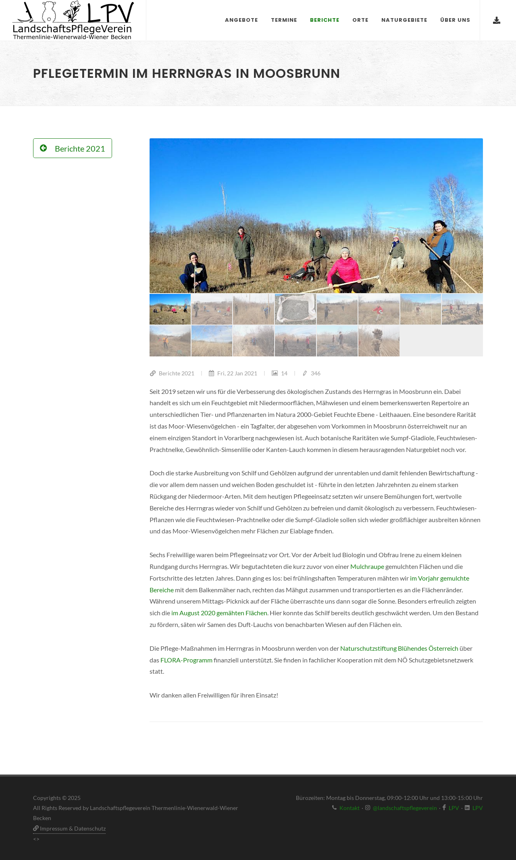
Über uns (455, 20)
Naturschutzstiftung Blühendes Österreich (399, 648)
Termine (284, 20)
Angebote (241, 20)
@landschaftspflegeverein (405, 807)
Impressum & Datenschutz (69, 828)
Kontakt (349, 807)
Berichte (324, 20)
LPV (454, 807)
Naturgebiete (404, 20)
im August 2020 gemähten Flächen (219, 612)
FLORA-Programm (186, 660)
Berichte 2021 (172, 373)
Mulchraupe (367, 566)
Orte (360, 20)
